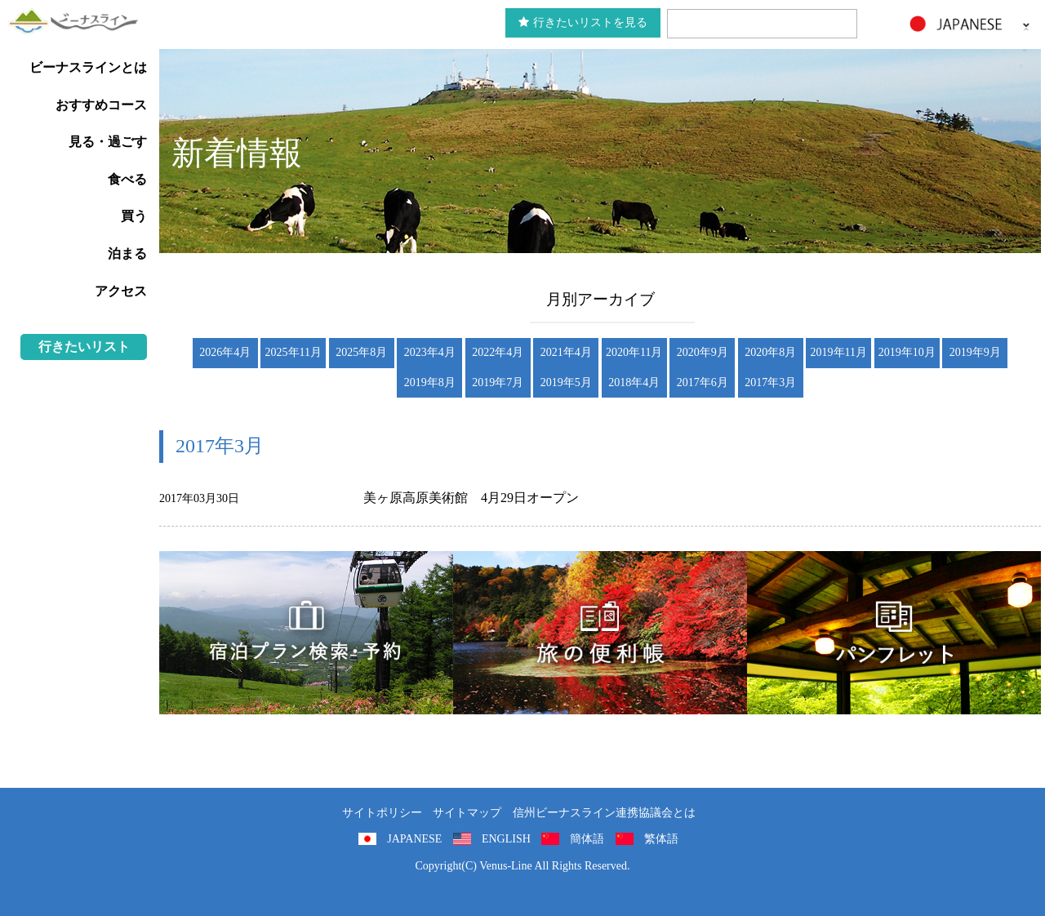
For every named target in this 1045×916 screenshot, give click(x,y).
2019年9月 (975, 352)
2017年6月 (702, 382)
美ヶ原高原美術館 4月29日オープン (471, 498)
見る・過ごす (108, 142)
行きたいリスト (84, 347)
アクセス (121, 291)
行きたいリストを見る (582, 22)
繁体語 (661, 839)
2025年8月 (361, 352)
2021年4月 (566, 352)
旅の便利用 (600, 632)
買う (134, 216)
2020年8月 (770, 352)
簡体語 (587, 839)
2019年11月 (839, 352)
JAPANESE (414, 839)
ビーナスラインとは (88, 67)
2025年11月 (293, 352)
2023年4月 (430, 352)
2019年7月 (497, 382)
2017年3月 (770, 382)
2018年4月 (634, 382)
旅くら (306, 632)
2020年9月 (702, 352)
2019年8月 (430, 382)
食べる (127, 179)
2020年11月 (634, 352)
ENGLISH (506, 839)
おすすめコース (101, 105)
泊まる (127, 253)
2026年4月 (225, 352)
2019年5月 (566, 382)
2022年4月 (497, 352)
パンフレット (894, 632)
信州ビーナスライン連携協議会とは (604, 813)
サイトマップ (467, 813)
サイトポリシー (382, 813)
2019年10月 (907, 352)
